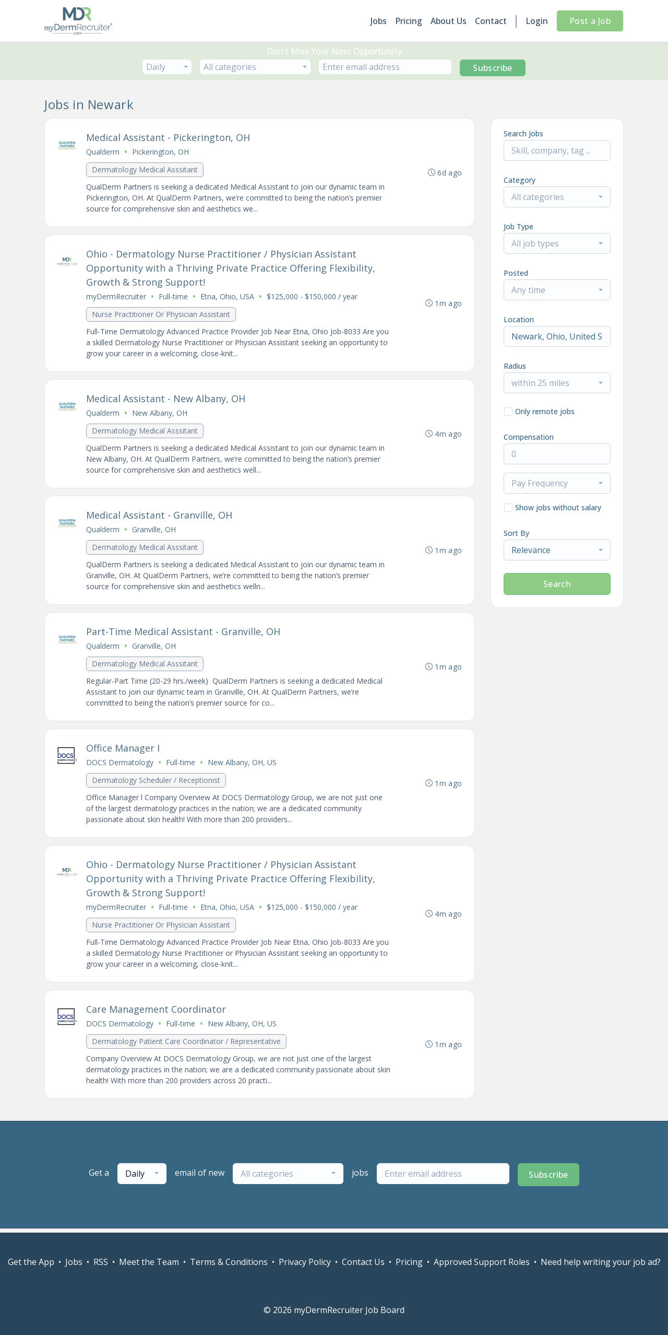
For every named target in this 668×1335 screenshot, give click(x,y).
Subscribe (492, 68)
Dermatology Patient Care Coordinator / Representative (186, 1045)
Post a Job (590, 21)
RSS (100, 1262)
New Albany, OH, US (242, 765)
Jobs (379, 21)
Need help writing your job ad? (601, 1262)
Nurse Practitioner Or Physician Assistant (161, 315)
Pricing (408, 21)
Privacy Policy (305, 1262)
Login (537, 21)
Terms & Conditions (229, 1262)
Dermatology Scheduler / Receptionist (156, 783)
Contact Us (363, 1262)
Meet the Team (149, 1262)
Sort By (516, 533)
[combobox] (167, 67)
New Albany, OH (160, 414)
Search (557, 584)
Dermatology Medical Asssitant (145, 170)
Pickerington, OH (161, 152)
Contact (491, 21)
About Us (449, 21)
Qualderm (103, 152)
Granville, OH (154, 531)
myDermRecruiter (117, 297)
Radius (515, 366)
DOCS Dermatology (120, 765)
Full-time (173, 297)
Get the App (31, 1262)
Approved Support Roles (482, 1262)
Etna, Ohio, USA (228, 297)
